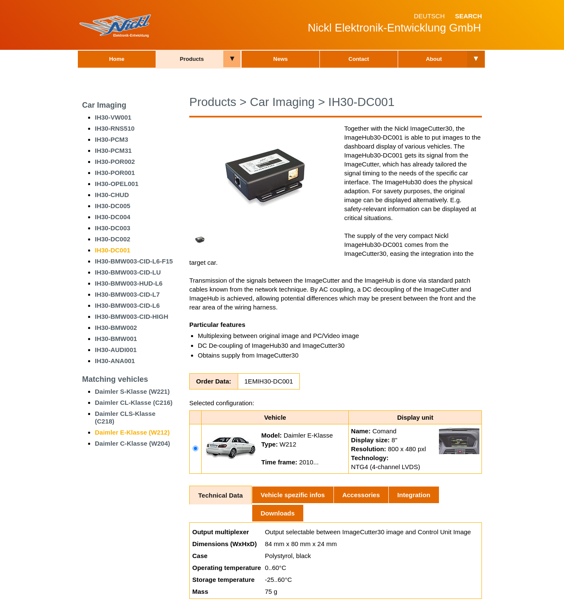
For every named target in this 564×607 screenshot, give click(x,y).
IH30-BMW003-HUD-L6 (128, 283)
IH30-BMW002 (116, 327)
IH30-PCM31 (113, 150)
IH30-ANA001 (115, 360)
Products (192, 59)
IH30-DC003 (112, 228)
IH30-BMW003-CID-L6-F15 (134, 261)
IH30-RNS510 (114, 128)
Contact (358, 59)
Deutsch (429, 16)
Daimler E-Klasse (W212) (132, 432)
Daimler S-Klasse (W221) (132, 391)
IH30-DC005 (112, 205)
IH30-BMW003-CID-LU (128, 272)
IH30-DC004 (112, 216)
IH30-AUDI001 (116, 349)
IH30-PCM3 (111, 139)
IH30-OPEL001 (117, 183)
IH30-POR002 (115, 161)
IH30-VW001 (113, 117)
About (434, 59)
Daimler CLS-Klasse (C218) (125, 417)
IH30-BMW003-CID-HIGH (131, 316)
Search (468, 16)
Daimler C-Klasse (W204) (132, 443)
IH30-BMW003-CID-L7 (127, 294)
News (280, 59)
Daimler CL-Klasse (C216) (134, 402)
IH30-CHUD (112, 194)
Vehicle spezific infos (293, 494)
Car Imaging (104, 105)
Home (116, 59)
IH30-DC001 (112, 250)
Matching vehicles (115, 379)
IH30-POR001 (115, 172)
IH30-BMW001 (116, 338)
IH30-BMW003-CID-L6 (127, 305)
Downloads (278, 513)
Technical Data (220, 495)
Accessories (361, 494)
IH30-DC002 (112, 239)
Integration (413, 494)
